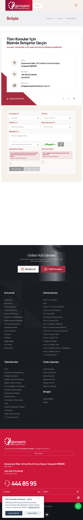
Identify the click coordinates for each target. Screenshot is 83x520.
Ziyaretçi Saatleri (47, 506)
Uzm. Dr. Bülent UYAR (51, 345)
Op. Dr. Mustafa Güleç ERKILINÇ (54, 327)
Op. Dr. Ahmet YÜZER (51, 334)
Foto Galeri (8, 345)
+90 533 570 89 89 (29, 74)
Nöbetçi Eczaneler (49, 386)
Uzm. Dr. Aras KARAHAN (52, 310)
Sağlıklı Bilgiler (9, 341)
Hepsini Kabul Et (14, 513)
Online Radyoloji (48, 376)
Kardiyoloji (8, 410)
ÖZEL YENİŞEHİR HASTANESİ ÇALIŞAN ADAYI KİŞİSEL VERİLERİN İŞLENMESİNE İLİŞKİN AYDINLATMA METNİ (24, 154)
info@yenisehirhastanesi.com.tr (35, 86)
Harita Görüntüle (15, 98)
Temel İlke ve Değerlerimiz (13, 317)
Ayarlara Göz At (34, 507)
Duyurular (7, 334)
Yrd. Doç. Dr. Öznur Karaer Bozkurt (55, 331)
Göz (6, 403)
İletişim (22, 492)
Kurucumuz (8, 303)
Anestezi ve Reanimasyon (53, 317)
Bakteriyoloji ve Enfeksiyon (14, 379)
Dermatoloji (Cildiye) (12, 393)
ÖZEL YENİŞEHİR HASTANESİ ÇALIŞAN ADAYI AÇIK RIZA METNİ (56, 154)
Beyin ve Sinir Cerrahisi (12, 383)
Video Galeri (8, 348)
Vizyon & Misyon (10, 307)
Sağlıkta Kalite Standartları (13, 320)
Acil (45, 303)
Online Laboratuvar (50, 372)
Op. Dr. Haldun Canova (51, 351)
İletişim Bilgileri (48, 399)
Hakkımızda (8, 300)
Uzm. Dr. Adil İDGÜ (50, 300)
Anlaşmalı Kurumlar (10, 327)
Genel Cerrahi (9, 397)
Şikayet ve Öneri (49, 383)
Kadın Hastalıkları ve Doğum (14, 407)
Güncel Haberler (10, 331)
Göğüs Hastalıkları (50, 341)
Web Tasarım (38, 453)
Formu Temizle (32, 169)
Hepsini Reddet (32, 513)
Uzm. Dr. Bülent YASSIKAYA (52, 324)
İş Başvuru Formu (49, 379)
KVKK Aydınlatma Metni (12, 324)
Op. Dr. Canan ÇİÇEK (50, 320)
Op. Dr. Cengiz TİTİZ (50, 338)
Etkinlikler (7, 338)
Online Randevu (48, 369)
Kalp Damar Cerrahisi (12, 414)
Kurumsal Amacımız (11, 310)
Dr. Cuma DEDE (49, 314)
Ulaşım (45, 402)
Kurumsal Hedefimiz (11, 314)
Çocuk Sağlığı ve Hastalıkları (14, 386)
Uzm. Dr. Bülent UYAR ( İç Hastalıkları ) (56, 348)
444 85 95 (25, 77)
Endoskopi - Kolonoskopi (13, 400)
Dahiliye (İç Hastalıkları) (13, 390)
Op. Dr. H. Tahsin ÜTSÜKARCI (53, 307)
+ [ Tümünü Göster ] (50, 355)
